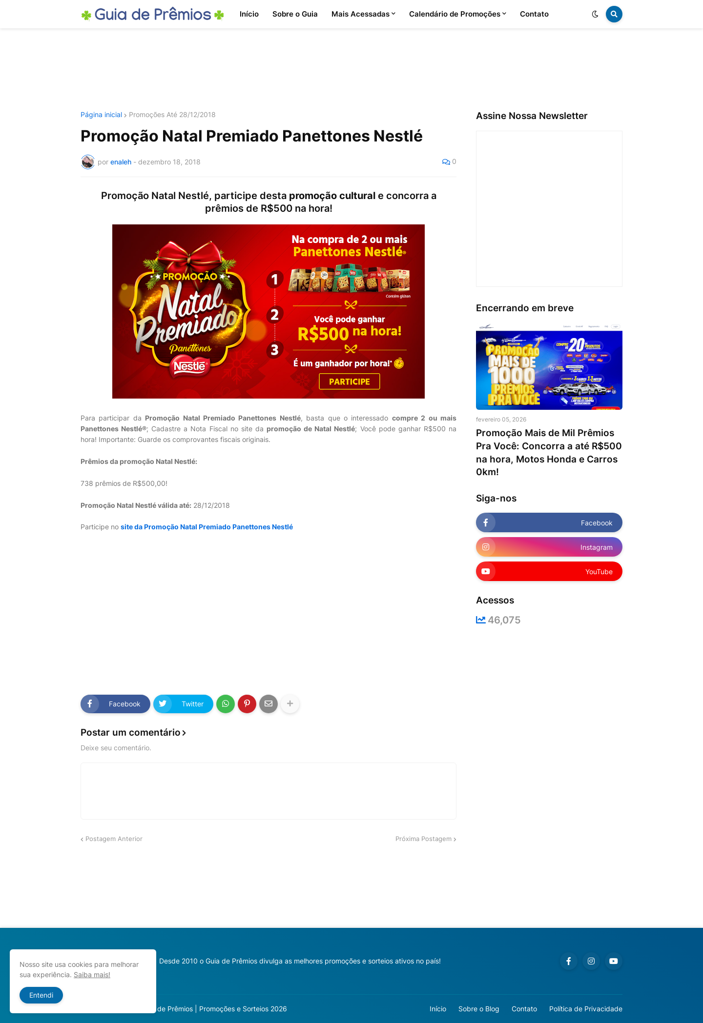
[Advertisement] (351, 70)
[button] (595, 14)
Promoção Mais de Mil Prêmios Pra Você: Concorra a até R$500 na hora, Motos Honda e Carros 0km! (549, 452)
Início (438, 1008)
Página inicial (101, 114)
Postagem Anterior (114, 838)
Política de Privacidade (585, 1008)
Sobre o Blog (478, 1008)
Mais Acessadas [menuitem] (360, 14)
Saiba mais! (92, 974)
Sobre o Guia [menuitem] (295, 14)
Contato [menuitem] (534, 14)
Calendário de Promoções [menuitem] (454, 14)
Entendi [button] (41, 995)
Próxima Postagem (423, 838)
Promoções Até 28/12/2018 (172, 114)
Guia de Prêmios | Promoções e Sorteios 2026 (214, 1008)
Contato (524, 1008)
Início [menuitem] (249, 14)
